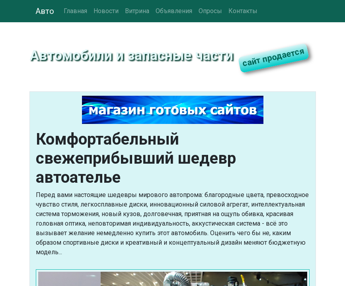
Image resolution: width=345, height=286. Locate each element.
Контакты (242, 11)
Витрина (137, 11)
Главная (75, 11)
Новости (106, 11)
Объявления (174, 11)
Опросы (210, 11)
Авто (44, 11)
